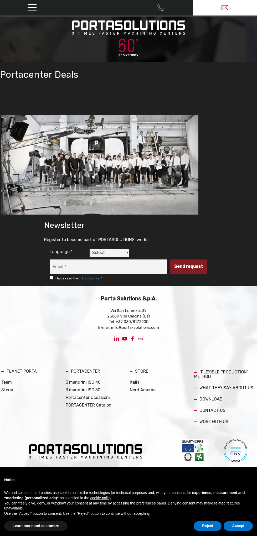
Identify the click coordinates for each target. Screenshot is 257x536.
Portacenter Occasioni (88, 397)
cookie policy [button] (100, 498)
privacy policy (90, 278)
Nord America (143, 389)
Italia (135, 382)
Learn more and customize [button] (36, 526)
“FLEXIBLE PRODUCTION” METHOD (221, 374)
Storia (7, 389)
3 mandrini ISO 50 (83, 389)
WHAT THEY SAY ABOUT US (223, 387)
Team (6, 382)
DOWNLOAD (208, 399)
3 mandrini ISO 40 (83, 382)
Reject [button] (207, 526)
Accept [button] (238, 526)
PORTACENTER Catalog (88, 405)
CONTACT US (209, 410)
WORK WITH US (211, 421)
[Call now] (161, 8)
